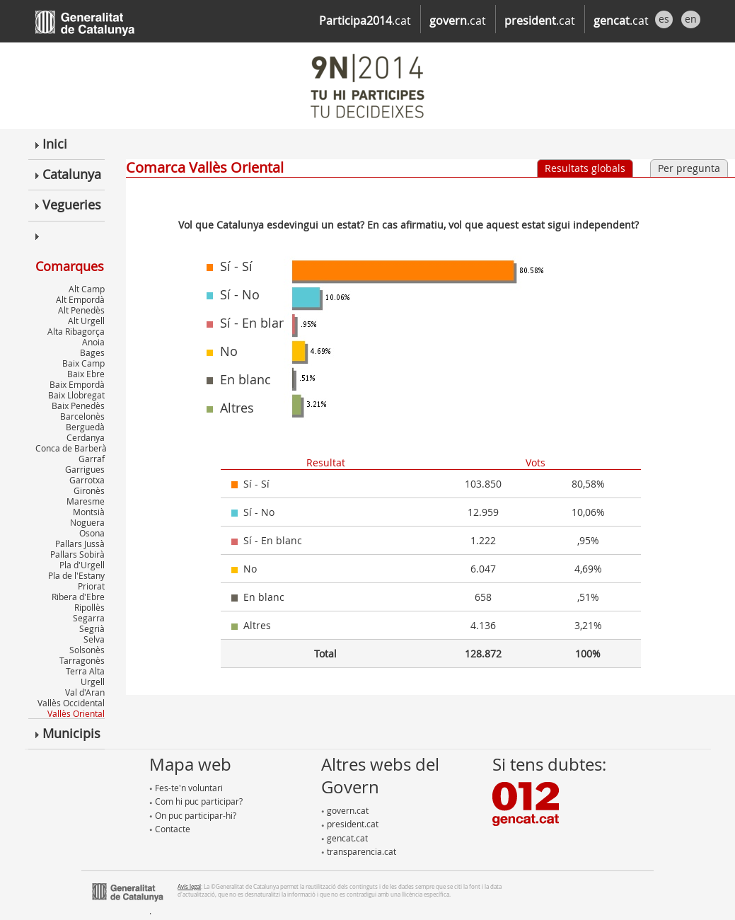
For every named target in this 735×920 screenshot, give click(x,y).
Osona (92, 533)
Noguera (87, 522)
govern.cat (345, 810)
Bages (92, 352)
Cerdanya (85, 437)
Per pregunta (689, 168)
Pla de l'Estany (76, 575)
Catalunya (68, 174)
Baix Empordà (77, 384)
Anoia (93, 341)
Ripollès (89, 607)
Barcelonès (82, 416)
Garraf (92, 458)
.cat (365, 20)
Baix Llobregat (76, 395)
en (691, 18)
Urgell (93, 681)
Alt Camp (87, 288)
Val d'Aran (85, 692)
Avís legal (189, 886)
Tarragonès (82, 660)
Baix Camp (83, 363)
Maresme (85, 501)
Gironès (89, 490)
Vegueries (68, 204)
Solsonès (87, 649)
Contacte (169, 828)
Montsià (89, 511)
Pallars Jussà (80, 543)
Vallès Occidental (71, 702)
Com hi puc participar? (196, 801)
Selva (94, 639)
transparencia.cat (358, 851)
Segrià (92, 628)
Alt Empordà (80, 299)
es (664, 18)
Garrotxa (87, 479)
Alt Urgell (86, 320)
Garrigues (85, 469)
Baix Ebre (86, 373)
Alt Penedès (81, 310)
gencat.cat (344, 838)
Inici (51, 143)
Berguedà (85, 426)
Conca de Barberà (71, 448)
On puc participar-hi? (192, 815)
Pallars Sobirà (77, 554)
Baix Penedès (78, 405)
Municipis (67, 733)
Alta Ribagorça (76, 331)
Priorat (91, 586)
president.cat (349, 823)
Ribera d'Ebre (78, 596)
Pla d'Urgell (82, 564)
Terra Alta (85, 671)
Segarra (89, 617)
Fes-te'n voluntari (186, 787)
